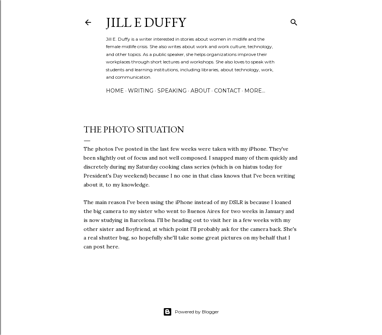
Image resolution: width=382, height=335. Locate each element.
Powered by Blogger (191, 311)
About (200, 90)
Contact (227, 90)
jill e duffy (146, 22)
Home (115, 90)
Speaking (172, 90)
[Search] (293, 20)
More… (254, 90)
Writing (140, 90)
